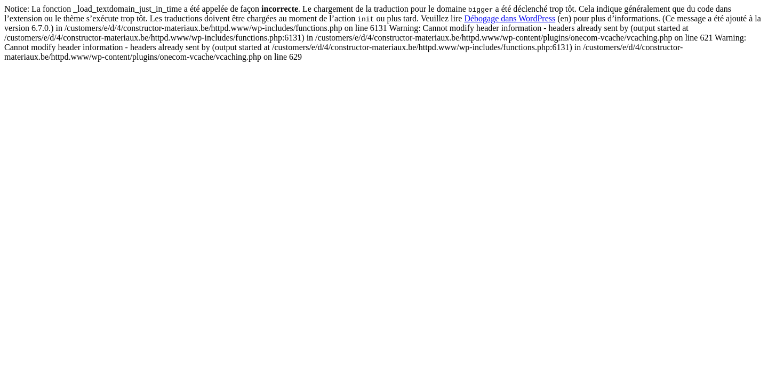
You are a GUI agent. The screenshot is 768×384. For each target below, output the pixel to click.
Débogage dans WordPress (509, 18)
